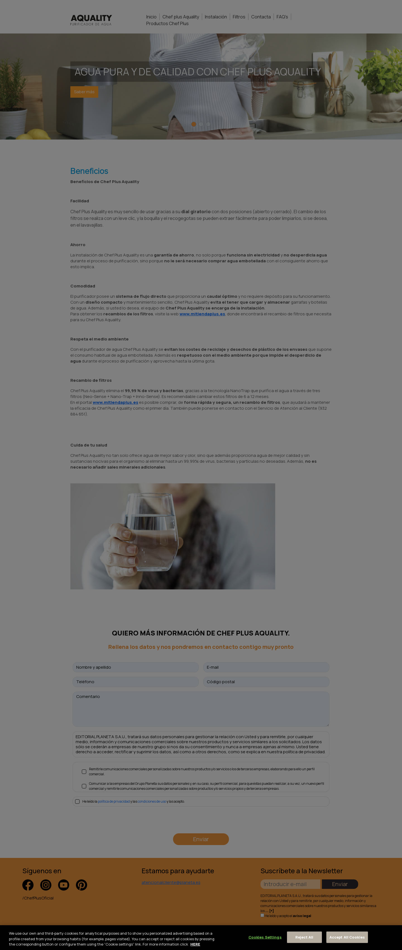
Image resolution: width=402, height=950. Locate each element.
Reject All (304, 936)
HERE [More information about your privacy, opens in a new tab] (195, 944)
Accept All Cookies (347, 936)
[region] (201, 937)
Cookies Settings (265, 936)
